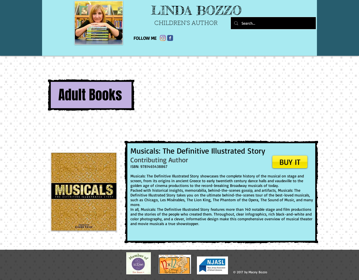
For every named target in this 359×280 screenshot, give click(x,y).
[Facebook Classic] (170, 38)
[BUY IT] (289, 162)
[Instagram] (163, 38)
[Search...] (272, 23)
